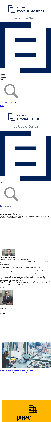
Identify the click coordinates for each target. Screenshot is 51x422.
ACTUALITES (2, 102)
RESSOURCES (2, 103)
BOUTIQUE (2, 106)
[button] (2, 75)
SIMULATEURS (2, 105)
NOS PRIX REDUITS (7, 102)
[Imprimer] (1, 209)
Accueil (1, 210)
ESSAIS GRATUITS (13, 102)
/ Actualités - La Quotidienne (6, 210)
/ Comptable (11, 210)
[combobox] (25, 75)
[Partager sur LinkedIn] (0, 208)
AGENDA (1, 104)
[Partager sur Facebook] (2, 208)
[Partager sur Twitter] (1, 208)
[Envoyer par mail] (2, 209)
